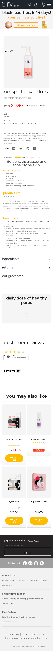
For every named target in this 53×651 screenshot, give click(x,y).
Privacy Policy (30, 638)
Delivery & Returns (14, 638)
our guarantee (13, 276)
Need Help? (43, 638)
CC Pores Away (38, 439)
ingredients (10, 259)
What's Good (12, 170)
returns (7, 267)
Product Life (11, 193)
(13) (19, 508)
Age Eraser (14, 501)
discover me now (26, 25)
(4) (19, 445)
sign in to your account (43, 5)
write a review (16, 357)
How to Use (11, 218)
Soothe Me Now (14, 439)
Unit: (5, 114)
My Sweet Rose (38, 501)
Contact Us (26, 634)
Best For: (7, 120)
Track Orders (13, 634)
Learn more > (7, 585)
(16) (44, 443)
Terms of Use (38, 634)
